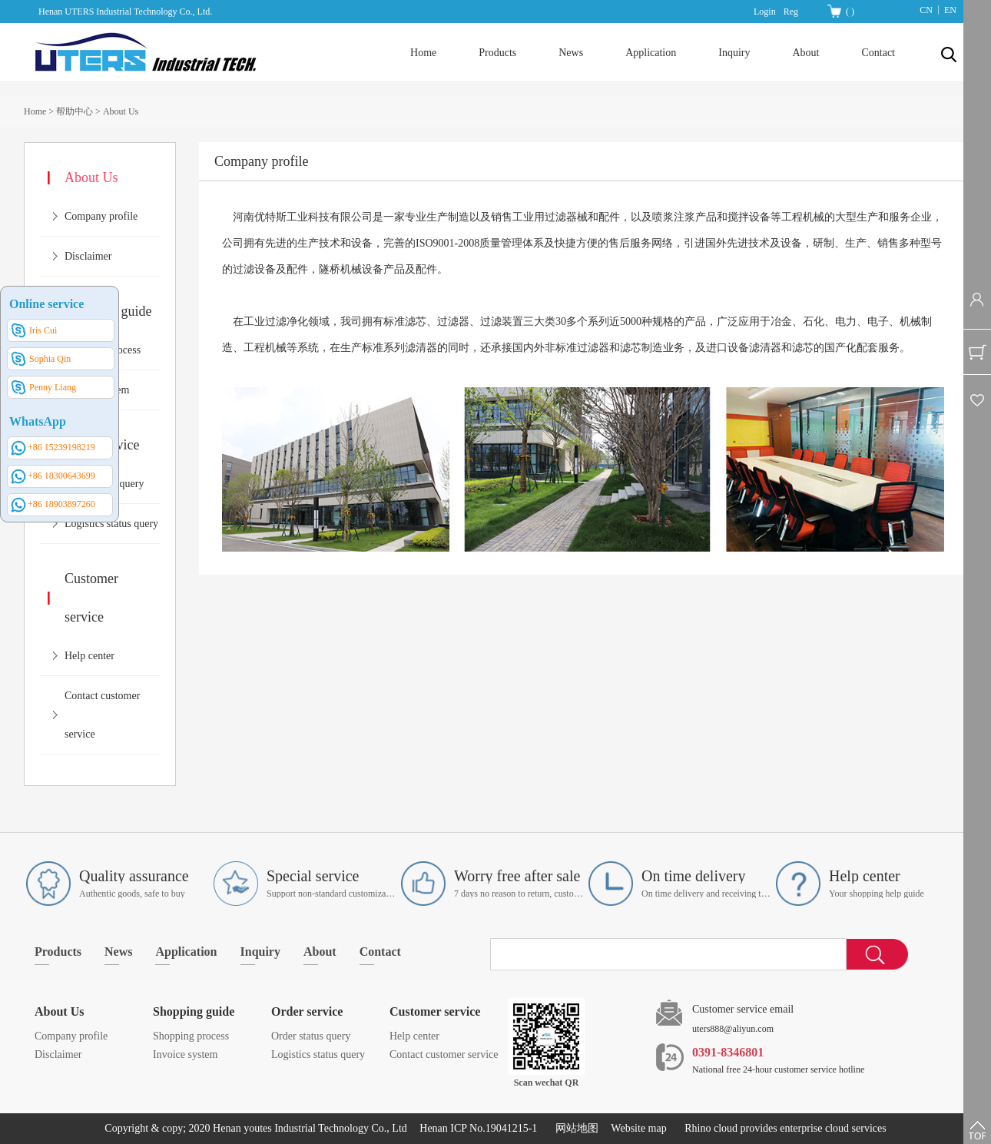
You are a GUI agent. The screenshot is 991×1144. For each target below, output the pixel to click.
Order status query (310, 1036)
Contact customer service (444, 1054)
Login (765, 11)
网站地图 (574, 1128)
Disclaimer (88, 256)
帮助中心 (74, 111)
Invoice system (185, 1054)
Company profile (101, 216)
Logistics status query (111, 523)
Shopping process (191, 1036)
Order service (307, 1011)
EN (950, 10)
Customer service (434, 1011)
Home (423, 52)
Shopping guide (193, 1011)
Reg (791, 11)
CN (926, 10)
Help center (89, 656)
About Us (120, 111)
